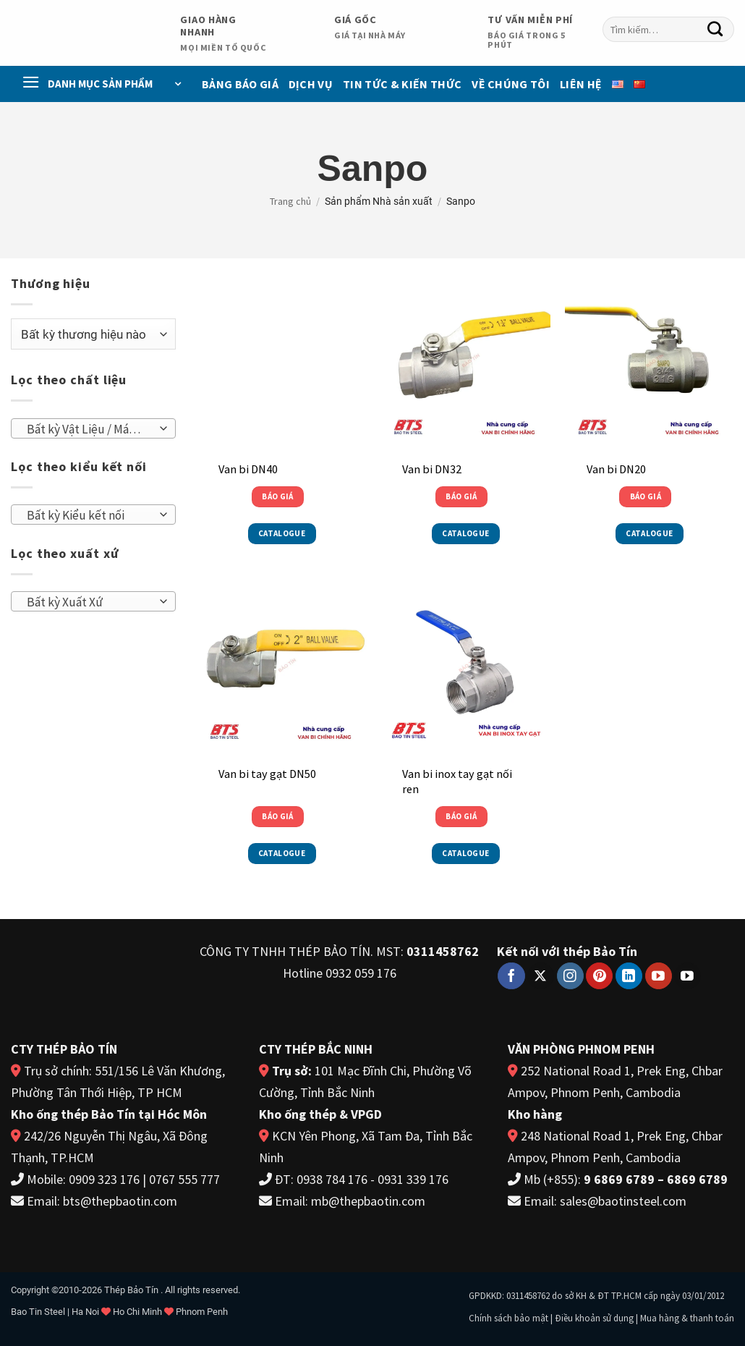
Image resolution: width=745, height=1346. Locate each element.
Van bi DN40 (248, 469)
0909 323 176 (104, 1179)
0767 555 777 (184, 1179)
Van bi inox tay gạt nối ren (457, 781)
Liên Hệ (581, 84)
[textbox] (89, 429)
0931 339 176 (413, 1179)
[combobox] (93, 428)
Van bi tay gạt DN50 (267, 773)
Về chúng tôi (511, 84)
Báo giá (277, 496)
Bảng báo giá (240, 84)
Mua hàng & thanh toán (687, 1318)
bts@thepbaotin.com (120, 1201)
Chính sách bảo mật (508, 1318)
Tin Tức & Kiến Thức (402, 84)
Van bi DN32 (431, 469)
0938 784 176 (332, 1179)
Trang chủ (290, 201)
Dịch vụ (311, 84)
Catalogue (281, 533)
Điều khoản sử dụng (594, 1318)
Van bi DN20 (616, 469)
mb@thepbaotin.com (368, 1201)
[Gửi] (715, 30)
